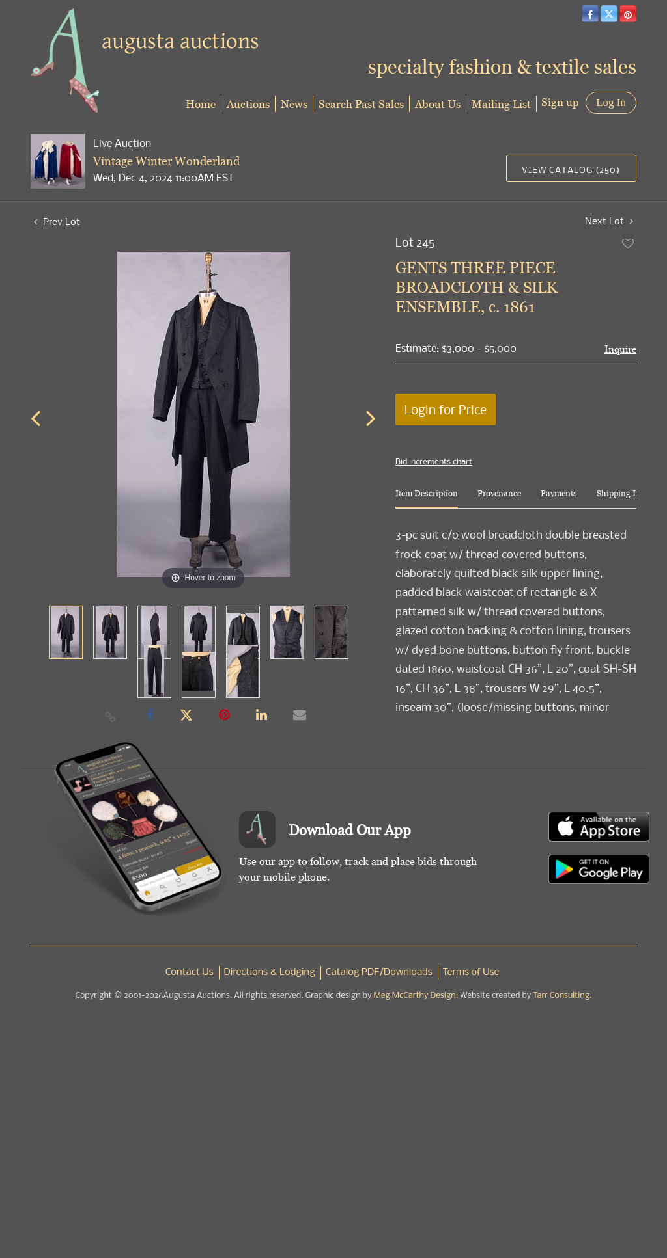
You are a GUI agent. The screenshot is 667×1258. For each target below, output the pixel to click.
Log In (611, 102)
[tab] (426, 498)
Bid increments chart (433, 461)
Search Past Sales (361, 103)
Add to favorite (628, 243)
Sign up (560, 101)
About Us (438, 103)
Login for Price (445, 409)
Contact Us (189, 972)
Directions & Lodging (269, 972)
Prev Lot (57, 221)
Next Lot (609, 220)
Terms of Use (471, 972)
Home (201, 103)
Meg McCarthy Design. (416, 995)
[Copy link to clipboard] (111, 716)
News (294, 103)
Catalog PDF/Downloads (379, 972)
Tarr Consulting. (562, 995)
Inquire (620, 349)
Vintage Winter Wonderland (166, 161)
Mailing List (501, 103)
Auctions (248, 103)
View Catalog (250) (571, 169)
